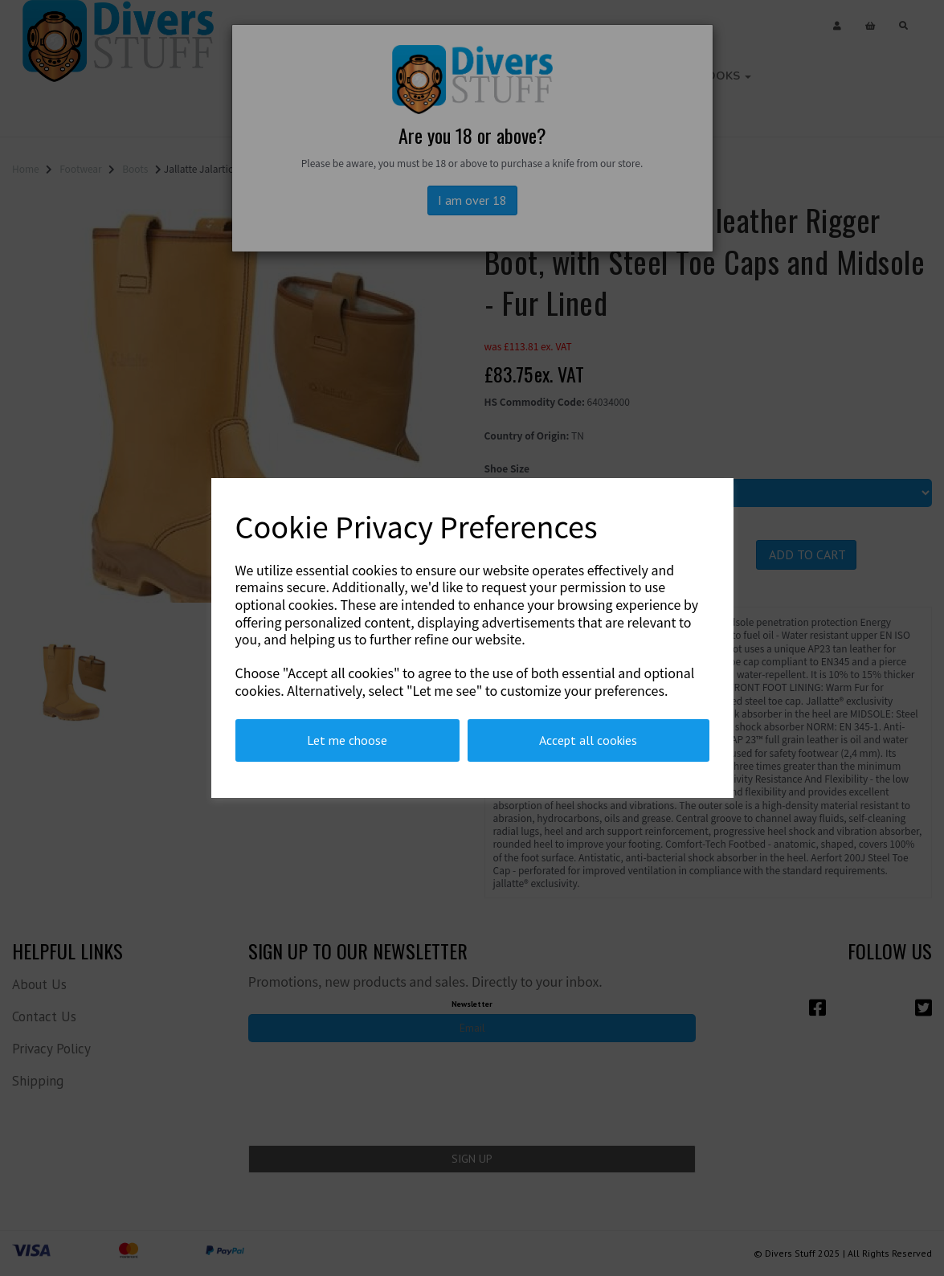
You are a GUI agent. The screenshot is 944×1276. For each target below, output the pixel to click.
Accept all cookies (588, 740)
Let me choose (347, 740)
